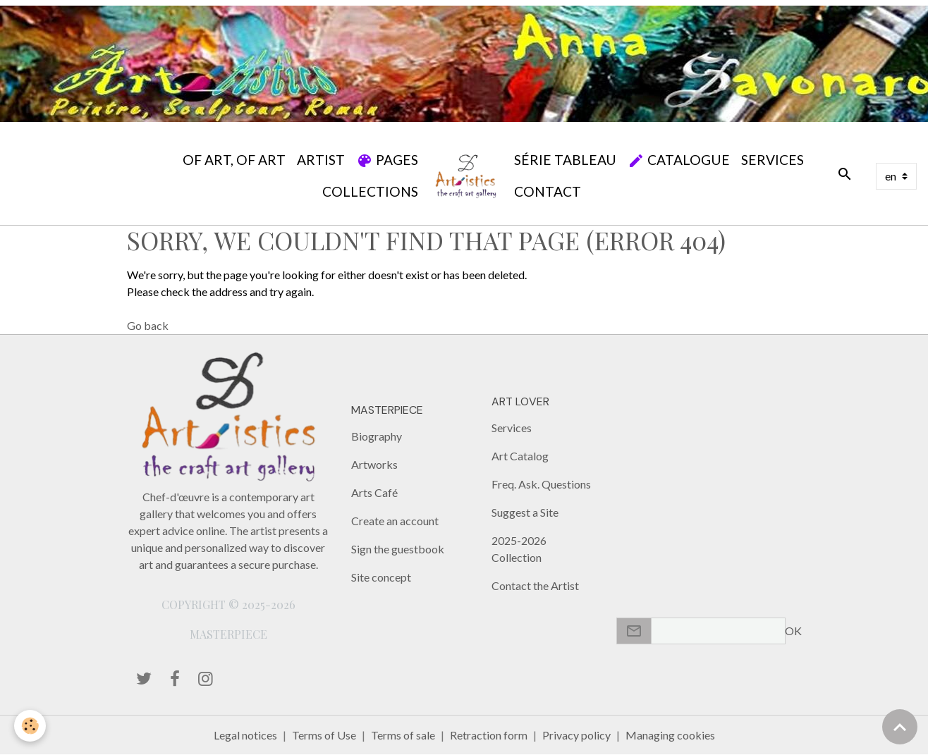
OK (793, 630)
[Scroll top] (899, 726)
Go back (148, 325)
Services (772, 160)
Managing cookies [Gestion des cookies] (670, 735)
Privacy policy (576, 735)
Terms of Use (324, 735)
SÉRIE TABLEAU (565, 160)
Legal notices (245, 735)
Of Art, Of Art (234, 160)
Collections (370, 191)
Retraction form (488, 735)
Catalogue (679, 160)
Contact (547, 191)
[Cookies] (30, 726)
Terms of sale (403, 735)
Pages (387, 160)
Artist (321, 160)
